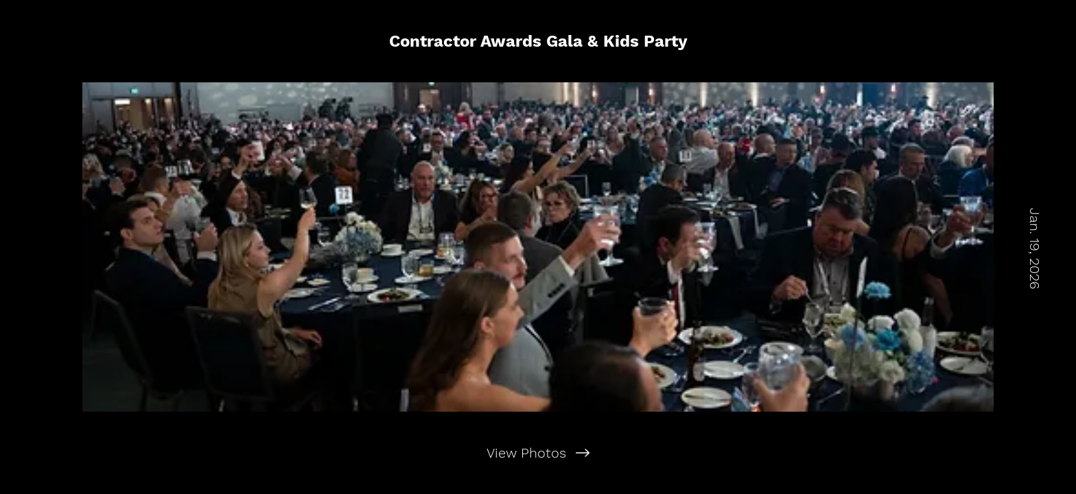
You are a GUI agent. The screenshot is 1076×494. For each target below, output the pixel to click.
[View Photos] (538, 453)
